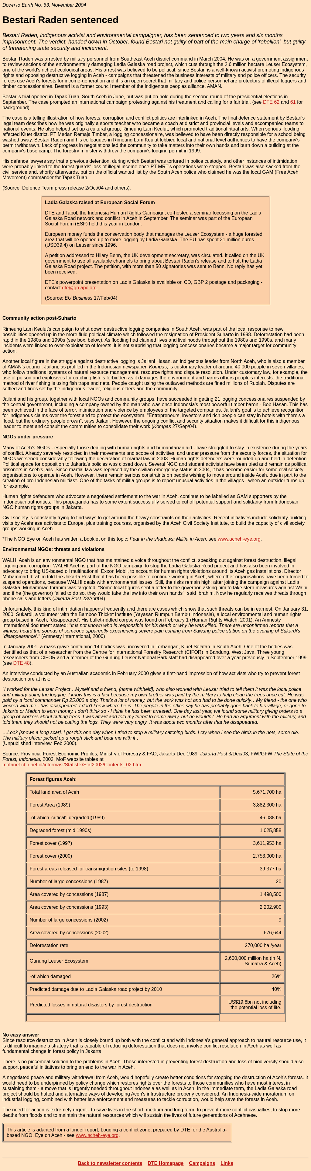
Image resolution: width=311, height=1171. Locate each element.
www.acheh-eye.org (239, 539)
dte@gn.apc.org (79, 287)
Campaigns (202, 1163)
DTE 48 (21, 663)
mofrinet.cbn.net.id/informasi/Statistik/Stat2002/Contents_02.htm (71, 764)
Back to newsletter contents (110, 1163)
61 (293, 102)
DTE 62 (271, 102)
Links (226, 1163)
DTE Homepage (165, 1163)
